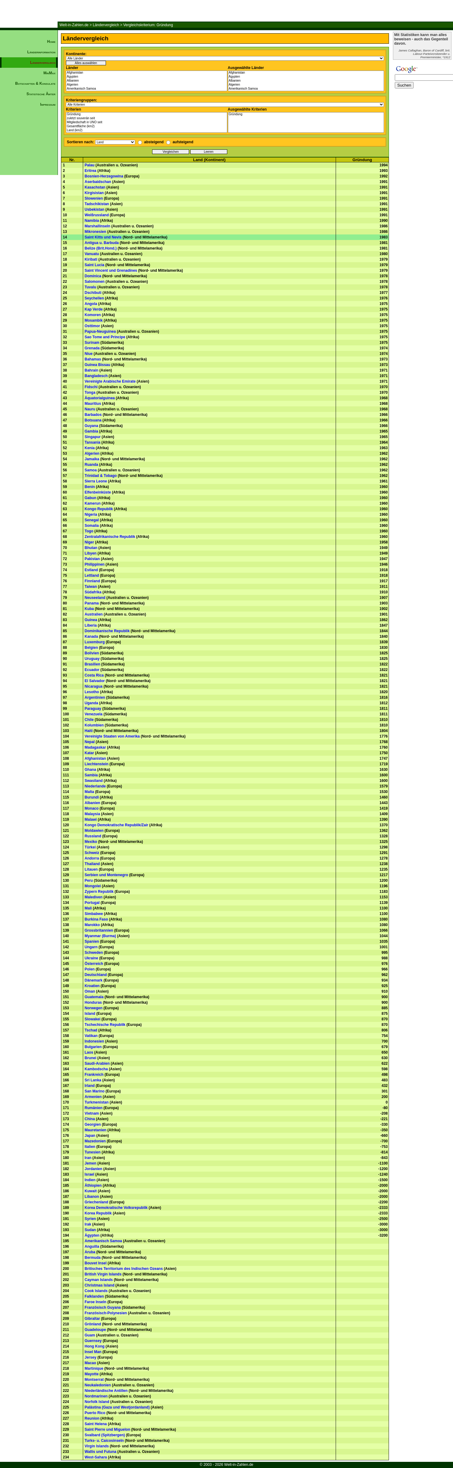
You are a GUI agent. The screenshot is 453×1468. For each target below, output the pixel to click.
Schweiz (92, 853)
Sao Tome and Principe (105, 337)
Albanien (146, 81)
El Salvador (95, 681)
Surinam (92, 342)
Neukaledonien (98, 1385)
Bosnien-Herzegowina (104, 176)
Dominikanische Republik (107, 631)
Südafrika (93, 592)
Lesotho (92, 692)
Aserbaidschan (98, 182)
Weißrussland (97, 215)
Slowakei (92, 1019)
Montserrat (94, 1379)
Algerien (146, 85)
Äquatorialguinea (100, 398)
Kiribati (91, 259)
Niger (89, 542)
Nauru (90, 409)
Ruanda (91, 464)
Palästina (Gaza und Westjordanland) (117, 1407)
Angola (91, 304)
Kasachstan (95, 187)
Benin (90, 487)
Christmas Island (100, 1285)
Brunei (90, 1058)
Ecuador (92, 670)
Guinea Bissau (97, 365)
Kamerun (93, 503)
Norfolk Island (97, 1402)
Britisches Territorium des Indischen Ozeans (124, 1269)
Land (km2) (146, 130)
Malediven (94, 897)
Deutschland (96, 975)
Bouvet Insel (96, 1263)
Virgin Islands (97, 1446)
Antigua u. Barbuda (102, 243)
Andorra (92, 858)
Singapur (93, 437)
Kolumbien (94, 725)
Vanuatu (92, 254)
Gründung (146, 114)
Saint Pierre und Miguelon (107, 1429)
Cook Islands (96, 1291)
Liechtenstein (96, 764)
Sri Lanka (93, 1080)
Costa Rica (94, 675)
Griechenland (96, 1202)
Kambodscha (96, 1069)
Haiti (89, 731)
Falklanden (94, 1296)
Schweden (94, 952)
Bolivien (92, 653)
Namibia (92, 220)
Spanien (92, 941)
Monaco (92, 808)
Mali (88, 908)
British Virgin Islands (103, 1274)
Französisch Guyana (103, 1307)
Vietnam (92, 1113)
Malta (89, 792)
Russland (93, 836)
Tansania (92, 442)
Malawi (91, 819)
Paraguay (93, 708)
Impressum (47, 104)
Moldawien (94, 830)
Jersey (90, 1357)
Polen (90, 969)
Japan (90, 1135)
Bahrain (92, 370)
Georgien (93, 1124)
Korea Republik (98, 1213)
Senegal (92, 520)
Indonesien (94, 1041)
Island (90, 1013)
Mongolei (93, 886)
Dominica (93, 276)
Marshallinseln (97, 226)
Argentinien (95, 697)
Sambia (91, 775)
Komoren (93, 315)
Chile (89, 720)
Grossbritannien (99, 930)
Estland (91, 570)
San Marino (95, 1091)
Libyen (91, 553)
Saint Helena (96, 1424)
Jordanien (93, 1169)
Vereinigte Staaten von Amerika (112, 736)
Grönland (93, 1324)
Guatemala (94, 997)
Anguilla (92, 1246)
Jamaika (92, 459)
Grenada (92, 348)
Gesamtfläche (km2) (146, 126)
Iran (88, 1158)
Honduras (93, 1002)
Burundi (92, 797)
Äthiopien (93, 1185)
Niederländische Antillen (106, 1391)
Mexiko (91, 842)
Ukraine (91, 958)
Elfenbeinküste (98, 492)
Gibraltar (92, 1318)
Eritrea (90, 171)
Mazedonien (95, 1141)
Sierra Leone (96, 481)
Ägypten (146, 77)
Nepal (90, 742)
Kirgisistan (94, 193)
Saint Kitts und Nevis (103, 237)
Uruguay (92, 659)
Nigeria (91, 514)
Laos (89, 1052)
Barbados (93, 415)
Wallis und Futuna (100, 1452)
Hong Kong (95, 1346)
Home (51, 41)
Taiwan (91, 586)
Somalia (92, 525)
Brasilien (92, 664)
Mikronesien (95, 232)
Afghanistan (146, 73)
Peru (89, 880)
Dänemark (94, 980)
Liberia (91, 625)
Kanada (91, 636)
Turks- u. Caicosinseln (104, 1440)
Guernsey (93, 1341)
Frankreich (94, 1074)
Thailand (92, 864)
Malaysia (92, 814)
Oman (90, 991)
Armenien (93, 1097)
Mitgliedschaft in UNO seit (146, 122)
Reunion (92, 1418)
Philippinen (95, 564)
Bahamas (93, 359)
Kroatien (92, 986)
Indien (90, 1180)
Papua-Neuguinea (100, 331)
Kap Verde (94, 309)
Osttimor (92, 326)
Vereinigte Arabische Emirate (110, 381)
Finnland (92, 581)
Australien (94, 614)
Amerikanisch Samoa (146, 89)
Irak (88, 1224)
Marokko (92, 925)
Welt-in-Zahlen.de (74, 25)
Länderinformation (41, 52)
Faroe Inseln (96, 1302)
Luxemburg (95, 642)
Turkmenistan (97, 1102)
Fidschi (91, 387)
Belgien (91, 647)
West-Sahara (96, 1457)
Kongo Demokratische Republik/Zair (116, 825)
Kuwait (91, 1191)
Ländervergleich (106, 25)
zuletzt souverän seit (146, 118)
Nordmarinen (96, 1396)
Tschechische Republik (105, 1025)
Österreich (94, 964)
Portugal (92, 903)
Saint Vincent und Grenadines (111, 270)
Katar (89, 753)
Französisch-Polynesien (106, 1313)
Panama (92, 603)
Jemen (90, 1163)
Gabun (90, 498)
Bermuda (93, 1257)
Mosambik (94, 320)
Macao (90, 1363)
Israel (89, 1174)
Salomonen (95, 281)
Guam (90, 1335)
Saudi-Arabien (97, 1063)
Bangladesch (96, 376)
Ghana (90, 769)
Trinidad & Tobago (101, 476)
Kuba (89, 609)
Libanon (92, 1196)
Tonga (90, 392)
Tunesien (93, 1152)
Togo (89, 531)
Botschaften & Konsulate (35, 83)
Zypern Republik (99, 891)
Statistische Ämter (40, 94)
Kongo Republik (99, 509)
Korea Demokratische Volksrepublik (116, 1208)
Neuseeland (95, 598)
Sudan (90, 1230)
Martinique (94, 1368)
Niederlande (95, 786)
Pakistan (92, 559)
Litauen (91, 869)
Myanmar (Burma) (100, 936)
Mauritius (93, 403)
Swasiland (94, 781)
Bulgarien (93, 1047)
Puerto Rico (95, 1413)
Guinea (91, 620)
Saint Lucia (94, 265)
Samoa (91, 470)
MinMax (49, 73)
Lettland (92, 575)
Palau (90, 165)
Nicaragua (94, 686)
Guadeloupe (95, 1330)
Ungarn (91, 947)
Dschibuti (93, 293)
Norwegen (94, 1008)
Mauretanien (96, 1130)
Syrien (90, 1219)
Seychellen (94, 298)
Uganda (91, 703)
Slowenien (94, 198)
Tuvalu (90, 287)
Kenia (90, 448)
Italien (90, 1147)
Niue (89, 354)
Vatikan (91, 1036)
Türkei (90, 847)
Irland (90, 1086)
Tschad (91, 1030)
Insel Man (93, 1352)
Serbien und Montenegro (106, 875)
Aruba (90, 1252)
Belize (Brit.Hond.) (101, 248)
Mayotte (92, 1374)
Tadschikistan (97, 204)
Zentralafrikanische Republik (110, 537)
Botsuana (93, 420)
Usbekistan (94, 209)
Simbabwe (94, 914)
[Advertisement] (29, 214)
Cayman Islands (99, 1280)
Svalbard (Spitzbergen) (105, 1435)
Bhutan (91, 548)
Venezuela (94, 714)
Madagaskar (95, 747)
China (90, 1119)
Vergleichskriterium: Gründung (148, 25)
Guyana (91, 426)
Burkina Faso (96, 919)
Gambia (91, 431)
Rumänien (94, 1108)
